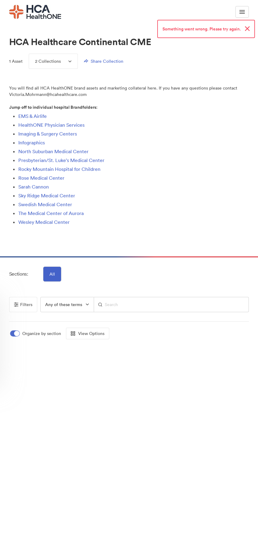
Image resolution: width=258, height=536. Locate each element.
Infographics (31, 142)
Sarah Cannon (33, 187)
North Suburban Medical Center (53, 151)
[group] (67, 304)
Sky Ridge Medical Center (46, 195)
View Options (87, 333)
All (52, 274)
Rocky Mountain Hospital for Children (59, 169)
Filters (23, 304)
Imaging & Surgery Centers (47, 134)
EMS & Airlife (32, 116)
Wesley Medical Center (44, 222)
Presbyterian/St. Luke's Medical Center (61, 160)
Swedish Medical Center (45, 204)
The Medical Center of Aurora (51, 213)
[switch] (36, 334)
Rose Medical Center (41, 178)
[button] (16, 240)
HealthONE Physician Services (51, 125)
